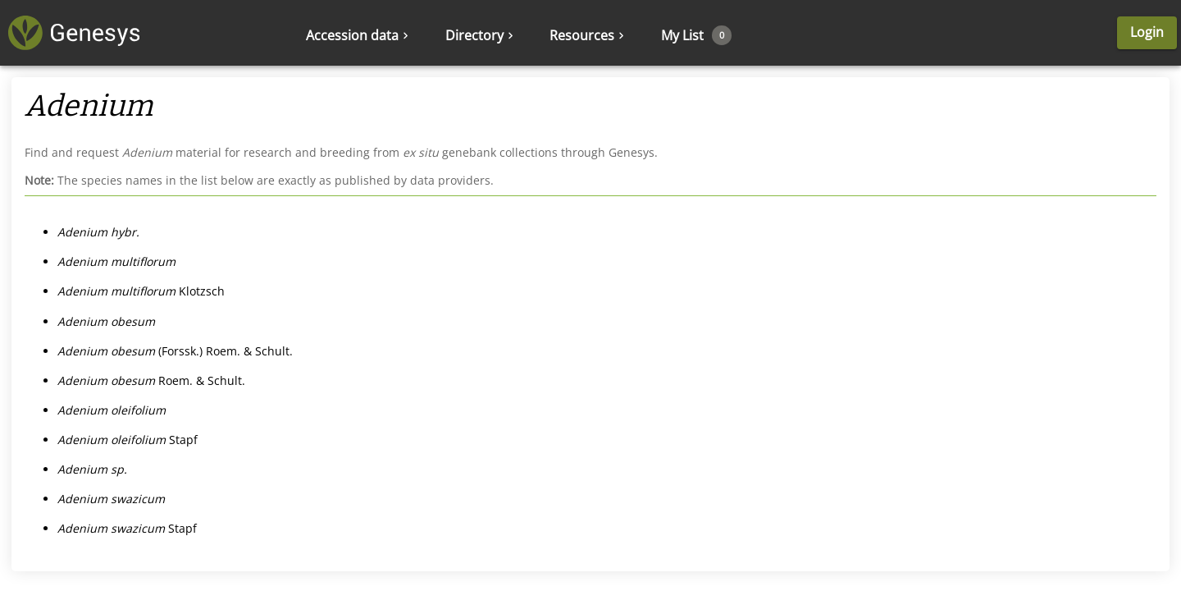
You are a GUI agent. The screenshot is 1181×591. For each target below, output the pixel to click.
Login (1147, 32)
